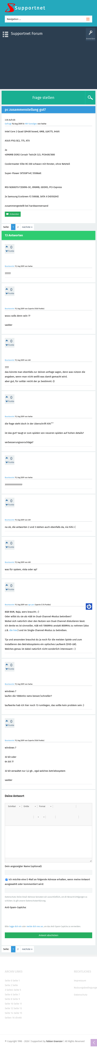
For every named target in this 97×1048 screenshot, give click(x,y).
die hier (13, 630)
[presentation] (29, 917)
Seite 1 (16, 980)
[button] (14, 806)
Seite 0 (8, 980)
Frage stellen (43, 97)
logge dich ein (15, 926)
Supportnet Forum (27, 33)
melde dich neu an (35, 926)
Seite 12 (9, 1008)
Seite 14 (9, 1013)
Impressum (80, 980)
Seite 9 (16, 999)
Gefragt (8, 124)
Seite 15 (18, 1013)
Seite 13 (18, 1008)
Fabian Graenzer (54, 1041)
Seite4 (10, 989)
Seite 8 (8, 999)
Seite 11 (18, 1003)
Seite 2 (8, 985)
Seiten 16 (10, 1017)
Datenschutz (80, 994)
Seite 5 (17, 989)
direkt (18, 1017)
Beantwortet (9, 266)
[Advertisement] (48, 63)
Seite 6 (8, 994)
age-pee (31, 605)
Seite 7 (16, 994)
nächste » (27, 227)
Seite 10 (9, 1003)
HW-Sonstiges (31, 124)
